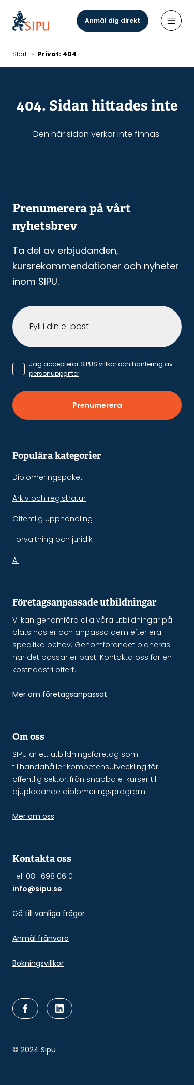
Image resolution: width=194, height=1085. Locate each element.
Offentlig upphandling (52, 519)
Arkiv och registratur (49, 498)
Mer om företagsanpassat (59, 694)
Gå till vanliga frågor (48, 913)
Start (19, 54)
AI (15, 560)
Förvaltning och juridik (52, 539)
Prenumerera (97, 405)
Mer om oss (33, 816)
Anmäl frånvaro (40, 938)
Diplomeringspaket (47, 477)
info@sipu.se (37, 889)
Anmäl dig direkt (112, 20)
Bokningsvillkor (38, 963)
